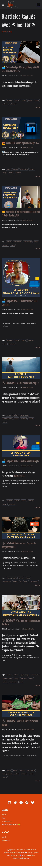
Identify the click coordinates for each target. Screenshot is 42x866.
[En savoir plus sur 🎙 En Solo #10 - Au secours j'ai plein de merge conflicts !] (37, 585)
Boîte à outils (6, 840)
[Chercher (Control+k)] (38, 5)
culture (24, 100)
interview (30, 340)
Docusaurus (25, 858)
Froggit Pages (30, 855)
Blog (3, 818)
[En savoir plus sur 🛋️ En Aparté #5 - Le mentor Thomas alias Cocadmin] (37, 347)
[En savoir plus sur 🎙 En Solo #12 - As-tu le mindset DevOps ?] (37, 425)
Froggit (4, 837)
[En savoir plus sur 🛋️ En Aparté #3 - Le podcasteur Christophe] (37, 508)
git (21, 581)
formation (5, 245)
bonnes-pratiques (12, 578)
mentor (37, 100)
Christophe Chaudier (27, 76)
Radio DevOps (19, 476)
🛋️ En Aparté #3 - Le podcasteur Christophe (20, 461)
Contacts (4, 815)
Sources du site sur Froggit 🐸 (11, 824)
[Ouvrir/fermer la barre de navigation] (3, 4)
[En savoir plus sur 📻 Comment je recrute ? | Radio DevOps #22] (37, 176)
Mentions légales (7, 821)
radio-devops (24, 169)
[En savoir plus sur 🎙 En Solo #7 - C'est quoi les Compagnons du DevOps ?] (37, 685)
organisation (34, 581)
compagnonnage (7, 418)
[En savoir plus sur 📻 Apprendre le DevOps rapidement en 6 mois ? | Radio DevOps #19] (37, 249)
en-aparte (9, 100)
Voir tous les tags (7, 32)
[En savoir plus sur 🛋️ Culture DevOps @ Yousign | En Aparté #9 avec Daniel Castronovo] (37, 107)
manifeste (23, 678)
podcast (17, 100)
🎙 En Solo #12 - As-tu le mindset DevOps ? (20, 383)
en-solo (9, 415)
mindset (5, 422)
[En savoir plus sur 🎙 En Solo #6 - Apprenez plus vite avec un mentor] (37, 781)
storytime (18, 173)
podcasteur (12, 104)
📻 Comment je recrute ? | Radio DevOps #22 (20, 143)
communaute (34, 675)
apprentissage (28, 241)
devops (30, 100)
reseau (21, 682)
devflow (15, 581)
